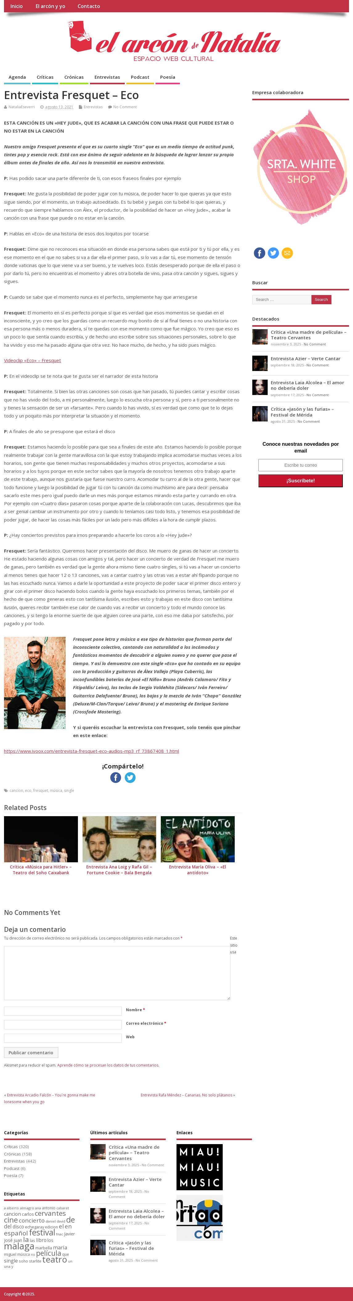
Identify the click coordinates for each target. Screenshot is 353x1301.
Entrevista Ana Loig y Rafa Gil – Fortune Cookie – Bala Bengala (119, 870)
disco (18, 1226)
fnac (59, 1234)
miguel (10, 1254)
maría (60, 1247)
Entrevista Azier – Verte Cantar (305, 358)
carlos (28, 1214)
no (33, 1254)
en (68, 1226)
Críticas (45, 77)
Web (130, 1037)
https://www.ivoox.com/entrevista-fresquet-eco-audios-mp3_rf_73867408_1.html (91, 751)
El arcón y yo (50, 6)
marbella (43, 1248)
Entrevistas (107, 77)
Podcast (140, 77)
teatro (54, 1259)
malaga (19, 1246)
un (70, 1261)
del (8, 1226)
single (69, 790)
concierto (32, 1220)
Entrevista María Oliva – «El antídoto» (197, 870)
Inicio (16, 6)
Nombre (135, 1009)
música (56, 790)
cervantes (50, 1213)
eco (28, 790)
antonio (48, 1207)
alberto (13, 1208)
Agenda (17, 77)
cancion (16, 790)
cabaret (62, 1208)
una (7, 1266)
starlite (35, 1261)
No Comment (125, 107)
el (61, 1226)
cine (11, 1220)
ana (38, 1208)
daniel (51, 1221)
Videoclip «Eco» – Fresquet (32, 360)
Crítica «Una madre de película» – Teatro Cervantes (309, 335)
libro (41, 1240)
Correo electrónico (146, 1023)
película (48, 1253)
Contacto (89, 6)
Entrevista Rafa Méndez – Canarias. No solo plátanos (186, 1095)
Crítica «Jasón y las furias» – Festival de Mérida (302, 411)
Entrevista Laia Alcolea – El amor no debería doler (307, 385)
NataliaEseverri (22, 107)
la (26, 1239)
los (50, 1240)
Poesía (167, 77)
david (61, 1221)
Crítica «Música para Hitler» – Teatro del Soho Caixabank (41, 870)
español (16, 1233)
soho (23, 1261)
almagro (27, 1208)
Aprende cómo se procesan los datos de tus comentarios (107, 1065)
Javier (69, 1234)
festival (42, 1232)
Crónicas (74, 77)
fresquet (40, 790)
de (70, 1220)
